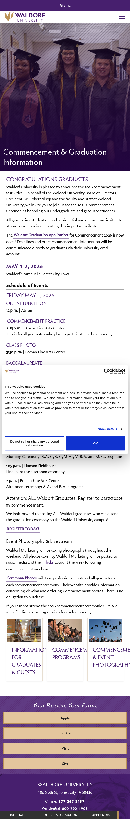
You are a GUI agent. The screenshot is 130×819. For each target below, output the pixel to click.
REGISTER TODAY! (23, 528)
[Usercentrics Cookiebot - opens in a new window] (107, 371)
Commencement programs (65, 653)
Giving (65, 5)
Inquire (65, 733)
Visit (65, 748)
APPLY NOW (101, 815)
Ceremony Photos (22, 578)
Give (65, 763)
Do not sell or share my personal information (34, 443)
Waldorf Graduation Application (41, 235)
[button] (122, 17)
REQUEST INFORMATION (59, 815)
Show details (107, 429)
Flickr (48, 562)
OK (95, 443)
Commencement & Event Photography (105, 657)
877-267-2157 (71, 801)
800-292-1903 (75, 808)
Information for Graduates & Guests (24, 661)
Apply (65, 718)
